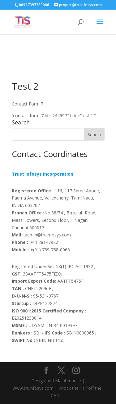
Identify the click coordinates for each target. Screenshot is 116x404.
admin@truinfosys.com (41, 235)
